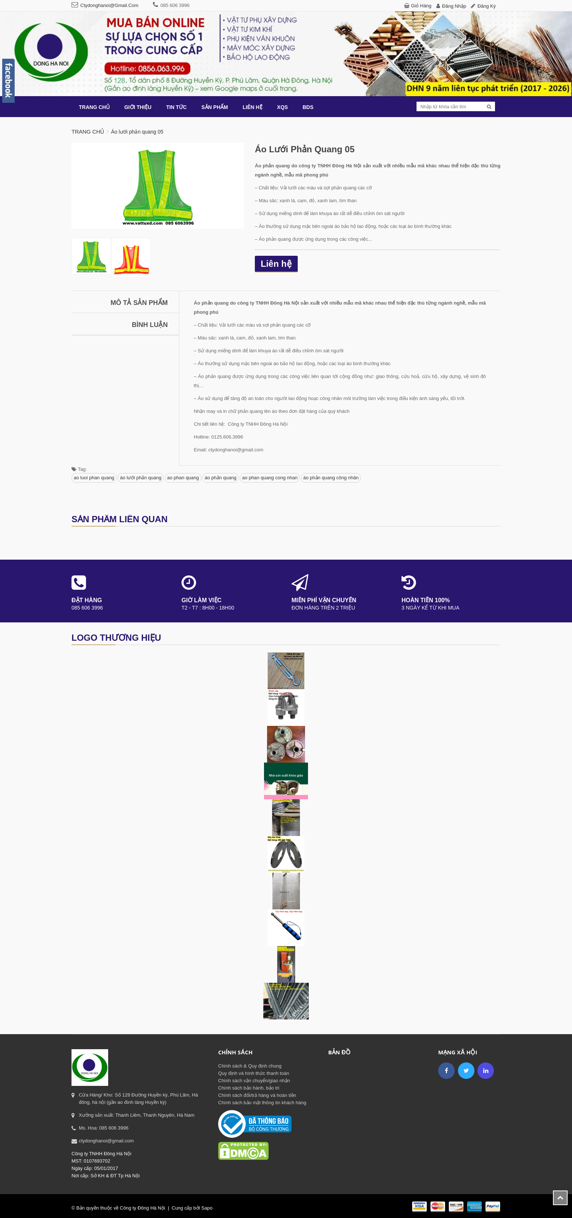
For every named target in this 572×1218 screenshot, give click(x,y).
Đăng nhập (454, 6)
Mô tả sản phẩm (139, 302)
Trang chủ (88, 131)
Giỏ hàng (421, 5)
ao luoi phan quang (94, 477)
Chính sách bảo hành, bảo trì (248, 1088)
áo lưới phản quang (140, 477)
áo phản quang (220, 477)
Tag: (79, 469)
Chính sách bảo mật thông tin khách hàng (262, 1102)
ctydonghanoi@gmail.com (109, 5)
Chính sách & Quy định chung (250, 1066)
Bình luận (150, 324)
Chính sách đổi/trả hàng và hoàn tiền (257, 1095)
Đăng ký (486, 6)
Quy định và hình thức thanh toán (253, 1073)
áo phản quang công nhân (331, 477)
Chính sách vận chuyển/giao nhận (254, 1080)
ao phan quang (183, 477)
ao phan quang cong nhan (269, 477)
